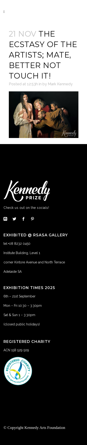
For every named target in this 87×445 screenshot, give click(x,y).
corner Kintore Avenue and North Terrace (34, 262)
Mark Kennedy (60, 84)
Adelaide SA (12, 271)
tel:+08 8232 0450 (16, 243)
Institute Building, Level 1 (21, 253)
